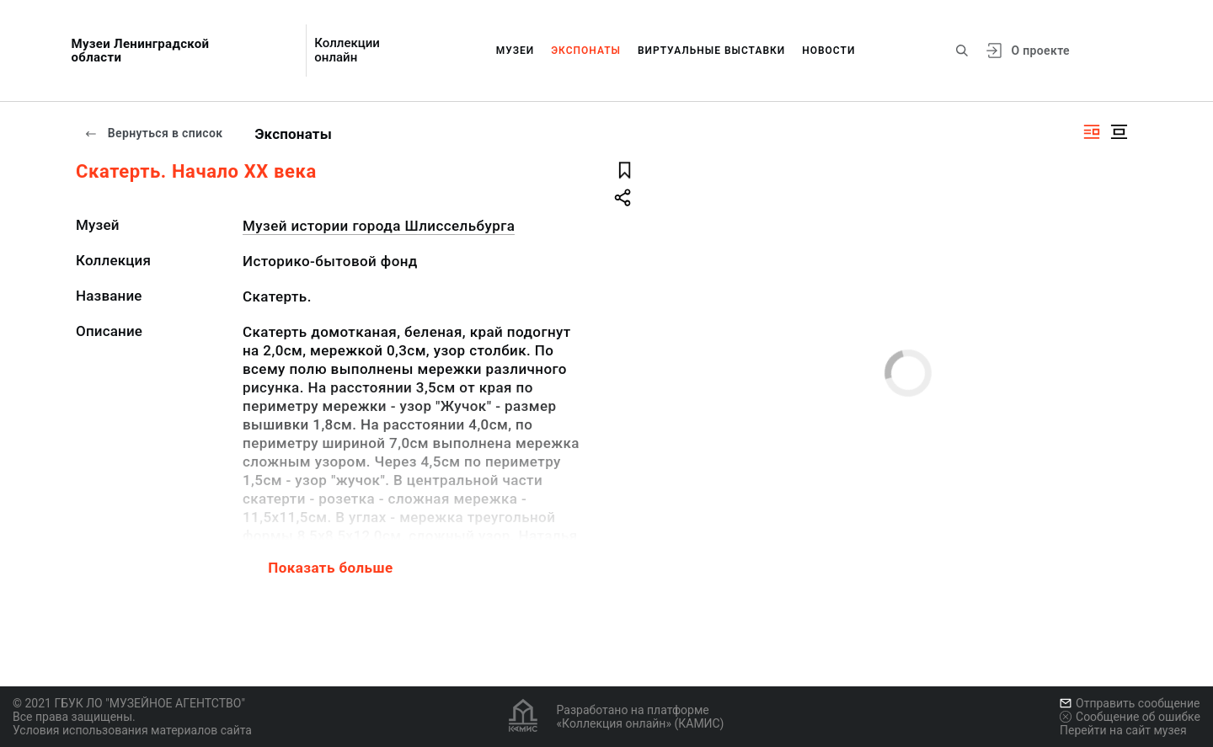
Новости (828, 50)
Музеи (515, 50)
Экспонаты (586, 50)
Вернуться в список (153, 133)
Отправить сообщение (1130, 703)
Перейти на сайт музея (1123, 730)
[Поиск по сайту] (962, 50)
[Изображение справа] (1091, 131)
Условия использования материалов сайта (132, 730)
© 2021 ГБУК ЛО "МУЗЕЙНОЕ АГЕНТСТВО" (129, 703)
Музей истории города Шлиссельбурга (379, 225)
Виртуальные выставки (711, 50)
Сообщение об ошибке (1130, 716)
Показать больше (330, 567)
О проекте (1040, 50)
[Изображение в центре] (1118, 131)
